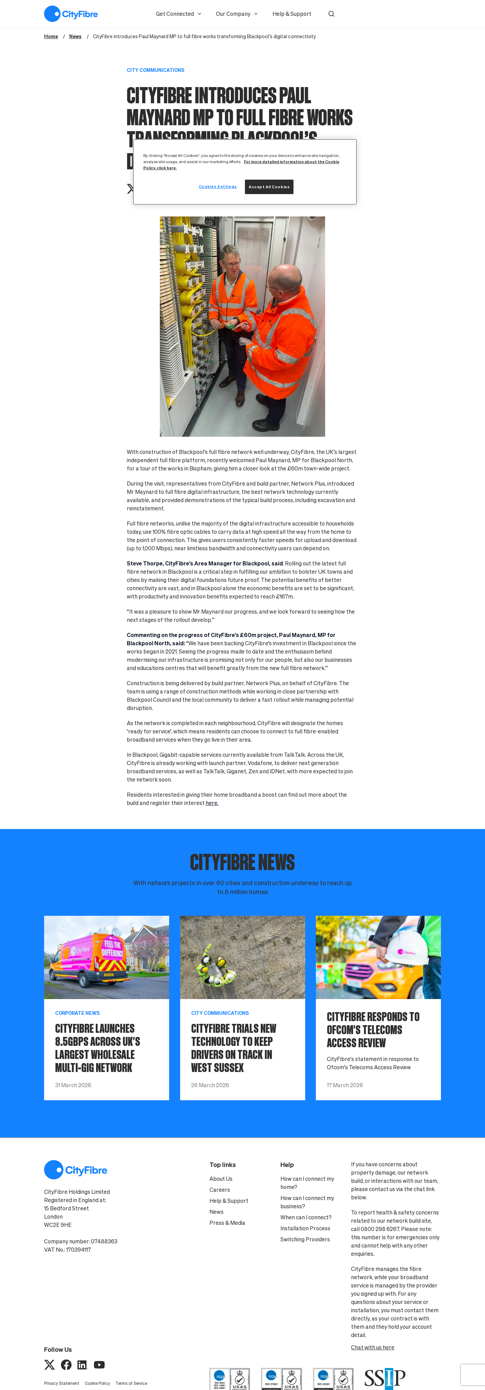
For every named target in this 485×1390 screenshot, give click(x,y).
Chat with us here (372, 1347)
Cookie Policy (97, 1383)
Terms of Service (131, 1383)
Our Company (237, 14)
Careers (219, 1190)
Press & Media (227, 1223)
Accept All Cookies (269, 186)
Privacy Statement (61, 1383)
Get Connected (179, 14)
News (216, 1212)
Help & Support (291, 14)
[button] (331, 14)
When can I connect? (306, 1217)
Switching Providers (305, 1239)
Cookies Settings (218, 186)
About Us (221, 1179)
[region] (245, 172)
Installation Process (305, 1228)
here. (212, 803)
